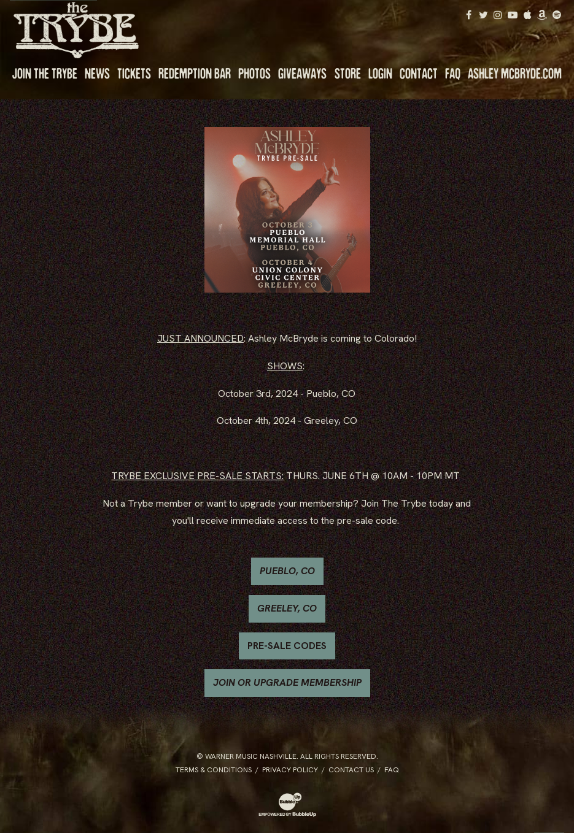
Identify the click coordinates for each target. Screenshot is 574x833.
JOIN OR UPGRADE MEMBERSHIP (287, 682)
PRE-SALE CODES (287, 645)
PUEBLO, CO (287, 570)
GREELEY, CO (287, 608)
